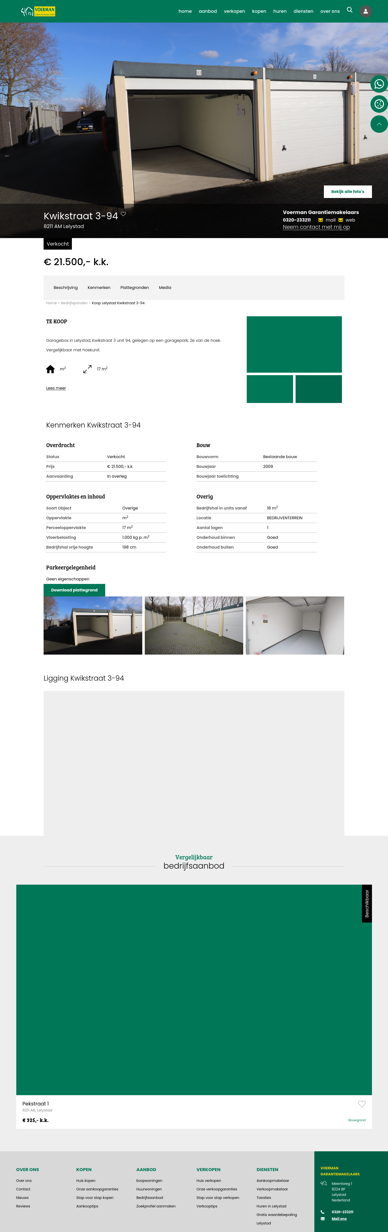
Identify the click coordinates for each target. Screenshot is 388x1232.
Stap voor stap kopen (95, 1197)
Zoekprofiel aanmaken (156, 1206)
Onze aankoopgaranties (97, 1189)
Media (165, 287)
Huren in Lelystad (272, 1206)
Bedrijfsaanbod (150, 1197)
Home (51, 302)
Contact (23, 1189)
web (350, 220)
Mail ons (339, 1218)
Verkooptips (207, 1206)
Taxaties (264, 1197)
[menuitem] (185, 11)
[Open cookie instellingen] (379, 104)
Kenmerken (99, 287)
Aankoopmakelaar (273, 1180)
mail (331, 220)
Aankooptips (87, 1206)
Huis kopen (85, 1180)
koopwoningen (150, 1180)
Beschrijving (66, 287)
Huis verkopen (209, 1180)
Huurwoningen (149, 1189)
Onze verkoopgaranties (217, 1189)
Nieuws (22, 1197)
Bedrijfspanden (74, 302)
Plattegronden (134, 287)
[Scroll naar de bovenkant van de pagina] (379, 124)
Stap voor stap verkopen (218, 1197)
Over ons (24, 1180)
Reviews (23, 1206)
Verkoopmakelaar (272, 1189)
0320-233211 (297, 220)
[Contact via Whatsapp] (379, 84)
